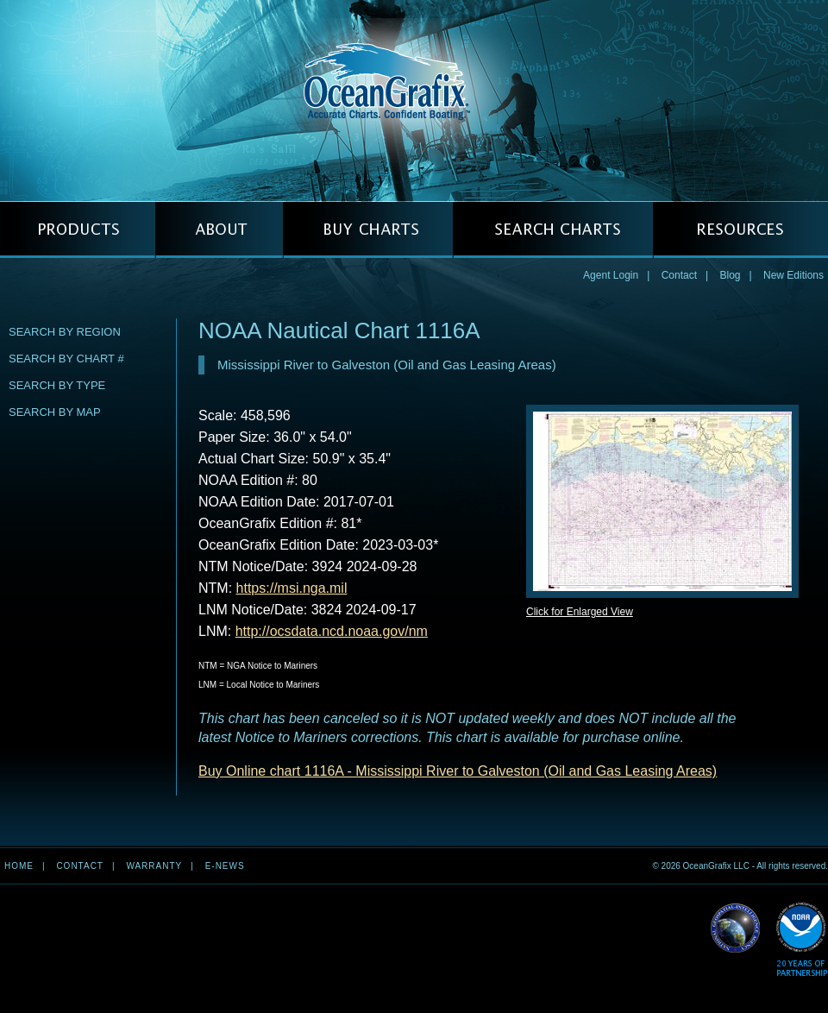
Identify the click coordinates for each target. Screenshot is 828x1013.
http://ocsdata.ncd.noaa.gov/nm (331, 631)
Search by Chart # (66, 358)
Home (19, 866)
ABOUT (219, 230)
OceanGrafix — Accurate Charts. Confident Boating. (414, 100)
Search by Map (55, 412)
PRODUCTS (77, 230)
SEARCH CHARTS (553, 230)
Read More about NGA (735, 928)
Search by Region (65, 331)
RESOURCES (740, 230)
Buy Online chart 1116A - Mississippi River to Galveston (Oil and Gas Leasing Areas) (457, 771)
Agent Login (610, 275)
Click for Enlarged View (579, 612)
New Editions (793, 275)
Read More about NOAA (801, 940)
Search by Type (57, 385)
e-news (225, 866)
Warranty (154, 866)
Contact (679, 275)
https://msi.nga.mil (292, 588)
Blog (729, 275)
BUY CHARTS (368, 230)
